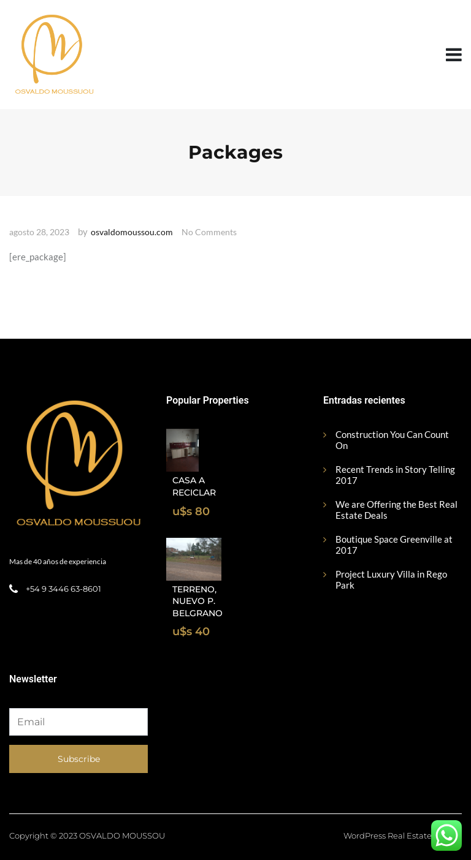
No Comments (209, 232)
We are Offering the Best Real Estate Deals (396, 510)
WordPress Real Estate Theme (402, 835)
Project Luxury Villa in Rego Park (391, 579)
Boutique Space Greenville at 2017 (394, 545)
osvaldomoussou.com (132, 232)
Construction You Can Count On (392, 440)
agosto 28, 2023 (39, 232)
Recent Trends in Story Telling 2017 (395, 475)
